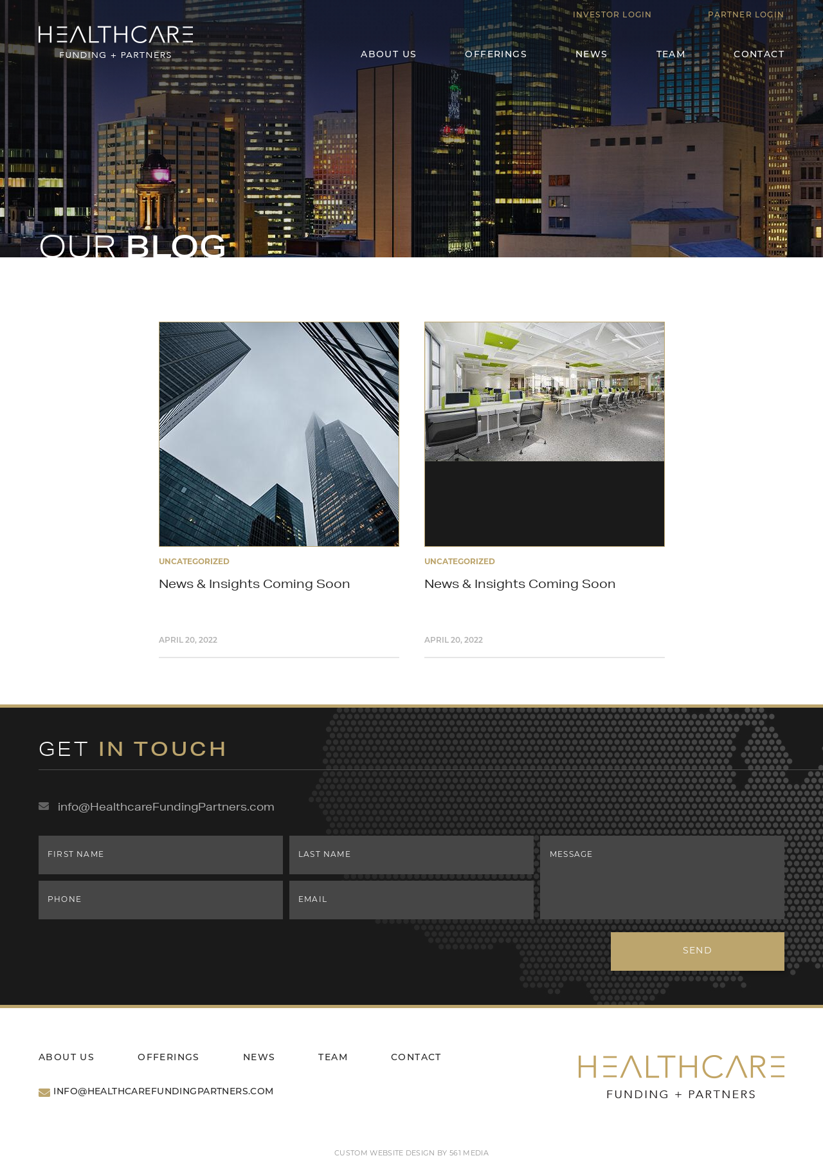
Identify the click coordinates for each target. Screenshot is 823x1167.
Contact (759, 55)
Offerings (496, 55)
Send (698, 951)
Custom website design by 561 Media (411, 1153)
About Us (389, 55)
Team (671, 55)
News (591, 55)
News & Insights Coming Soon (254, 583)
